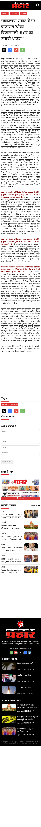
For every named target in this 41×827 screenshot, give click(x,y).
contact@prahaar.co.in (24, 729)
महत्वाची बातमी (14, 54)
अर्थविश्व (23, 54)
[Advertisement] (20, 20)
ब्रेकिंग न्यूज (4, 54)
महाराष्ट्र (3, 625)
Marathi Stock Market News (10, 485)
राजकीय (3, 614)
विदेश (2, 592)
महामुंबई (3, 603)
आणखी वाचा (35, 586)
